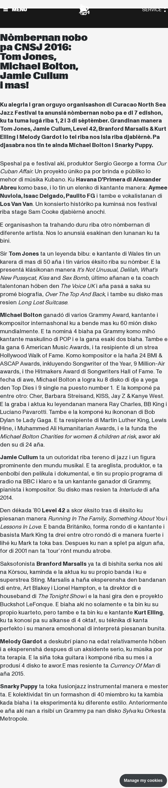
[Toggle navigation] (5, 9)
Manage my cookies (143, 780)
